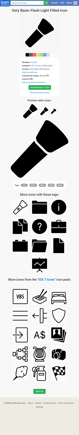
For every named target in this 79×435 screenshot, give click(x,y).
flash (42, 185)
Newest (54, 3)
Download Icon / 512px (39, 87)
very (24, 185)
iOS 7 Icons (36, 65)
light (51, 185)
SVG (62, 3)
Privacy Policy (50, 403)
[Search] (46, 3)
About (30, 403)
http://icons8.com (30, 72)
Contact (38, 403)
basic (33, 185)
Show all (39, 391)
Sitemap (39, 407)
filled (60, 185)
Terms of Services (65, 403)
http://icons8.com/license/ (33, 82)
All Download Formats (39, 92)
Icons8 (34, 62)
